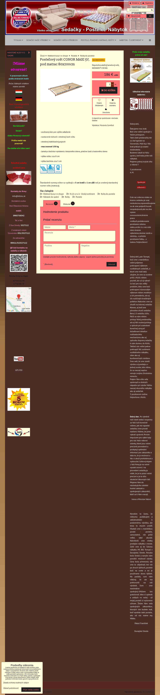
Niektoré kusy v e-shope (53, 194)
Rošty (67, 197)
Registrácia (147, 3)
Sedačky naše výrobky (38, 40)
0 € (150, 16)
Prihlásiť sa (134, 3)
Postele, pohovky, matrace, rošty (98, 40)
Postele (79, 197)
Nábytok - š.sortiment (131, 40)
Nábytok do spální (51, 197)
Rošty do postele (108, 194)
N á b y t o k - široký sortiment (82, 194)
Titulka (18, 40)
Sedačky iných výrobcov (66, 40)
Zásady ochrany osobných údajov (16, 682)
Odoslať (111, 264)
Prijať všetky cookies (31, 689)
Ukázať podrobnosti (11, 688)
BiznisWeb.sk (148, 692)
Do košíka (108, 90)
